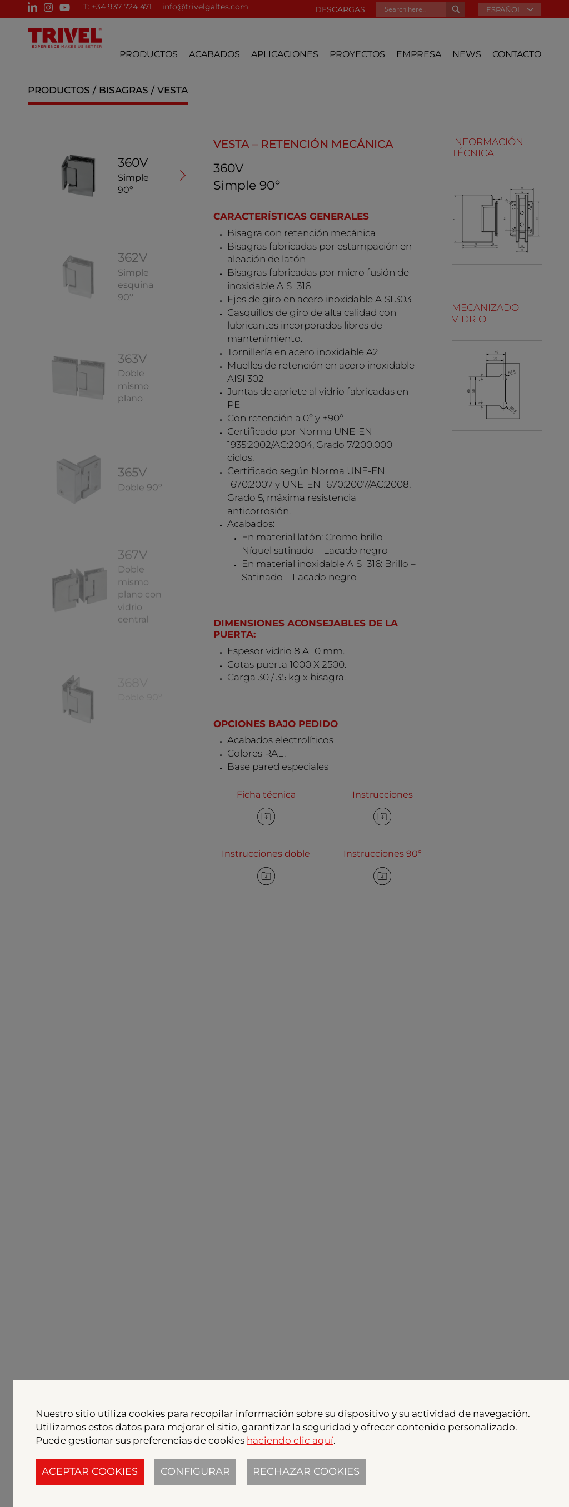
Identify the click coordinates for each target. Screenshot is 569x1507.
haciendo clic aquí (290, 1440)
